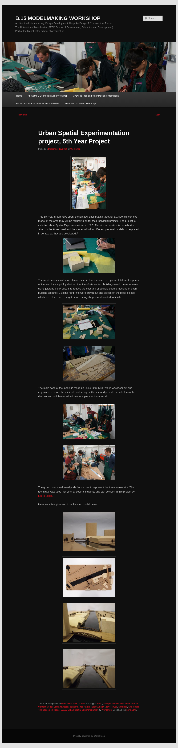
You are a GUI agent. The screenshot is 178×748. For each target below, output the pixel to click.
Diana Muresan (61, 707)
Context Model (45, 707)
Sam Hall (122, 707)
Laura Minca (45, 495)
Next (159, 115)
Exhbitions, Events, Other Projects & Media (37, 103)
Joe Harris (85, 707)
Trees (56, 710)
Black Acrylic (131, 703)
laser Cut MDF (98, 707)
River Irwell (111, 707)
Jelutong (74, 707)
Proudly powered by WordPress (89, 736)
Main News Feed (69, 703)
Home (19, 95)
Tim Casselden (45, 710)
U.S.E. (64, 710)
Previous (21, 115)
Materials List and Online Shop (80, 103)
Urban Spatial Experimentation (83, 710)
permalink (131, 710)
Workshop (75, 149)
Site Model (133, 707)
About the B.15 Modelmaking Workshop (47, 95)
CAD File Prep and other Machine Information (96, 95)
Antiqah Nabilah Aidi (113, 703)
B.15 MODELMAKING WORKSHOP (57, 18)
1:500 (99, 703)
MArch (82, 703)
